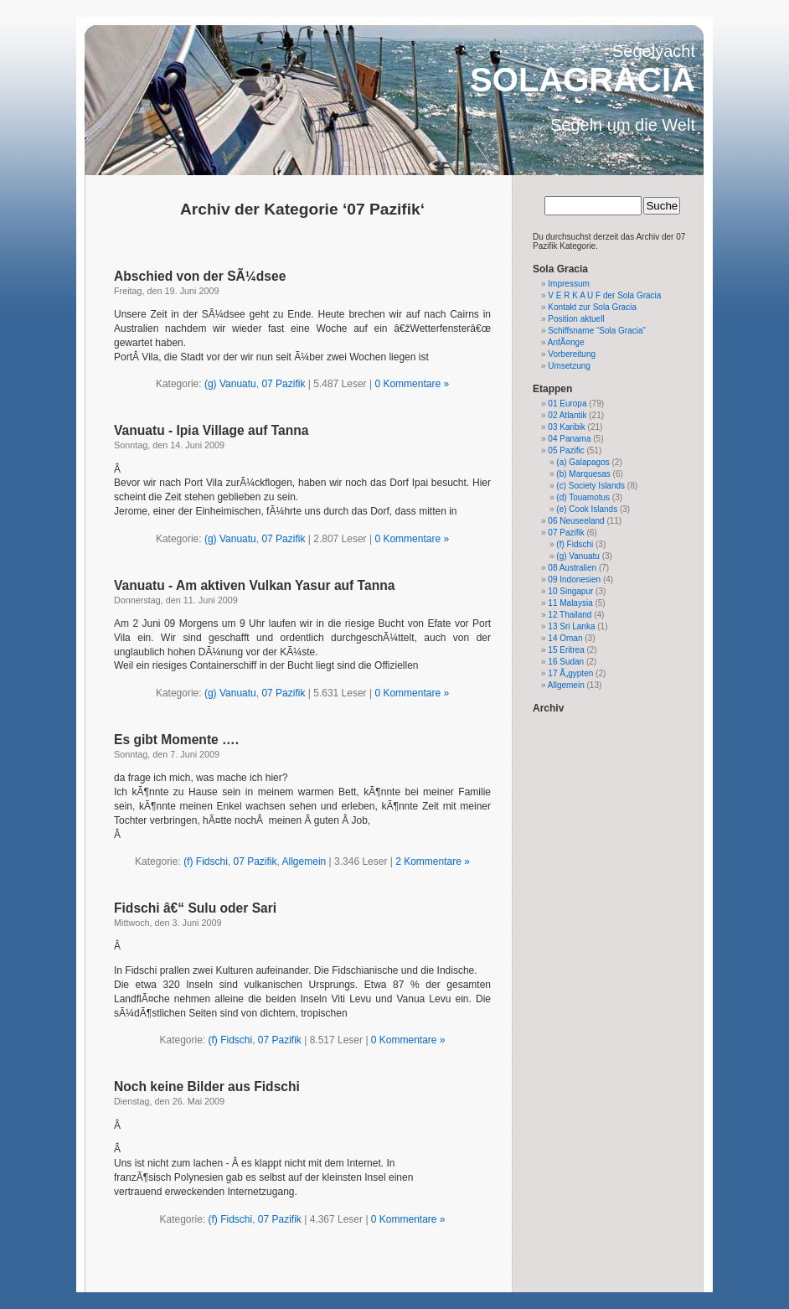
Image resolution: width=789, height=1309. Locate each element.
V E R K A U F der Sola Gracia (604, 295)
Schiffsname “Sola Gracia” (597, 330)
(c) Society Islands (590, 485)
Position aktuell (576, 318)
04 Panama (569, 438)
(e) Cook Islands (586, 509)
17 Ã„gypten (570, 673)
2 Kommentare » (432, 861)
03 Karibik (566, 427)
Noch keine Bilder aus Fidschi (207, 1086)
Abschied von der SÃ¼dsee (200, 276)
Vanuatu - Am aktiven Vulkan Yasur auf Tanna (254, 585)
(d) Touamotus (583, 497)
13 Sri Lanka (571, 626)
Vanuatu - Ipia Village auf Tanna (211, 430)
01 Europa (567, 403)
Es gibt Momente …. (176, 739)
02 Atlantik (567, 415)
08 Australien (572, 567)
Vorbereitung (572, 354)
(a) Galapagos (582, 462)
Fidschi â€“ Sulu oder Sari (195, 908)
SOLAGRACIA (582, 79)
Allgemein (304, 861)
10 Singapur (570, 591)
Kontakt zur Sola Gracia (592, 307)
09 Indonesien (574, 579)
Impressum (568, 283)
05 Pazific (566, 450)
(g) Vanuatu (230, 384)
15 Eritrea (566, 649)
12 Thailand (569, 614)
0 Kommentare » (411, 384)
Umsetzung (569, 365)
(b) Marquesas (583, 474)
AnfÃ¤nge (566, 342)
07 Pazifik (283, 384)
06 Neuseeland (576, 520)
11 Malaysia (570, 603)
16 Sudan (566, 661)
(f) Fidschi (205, 861)
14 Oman (565, 638)
